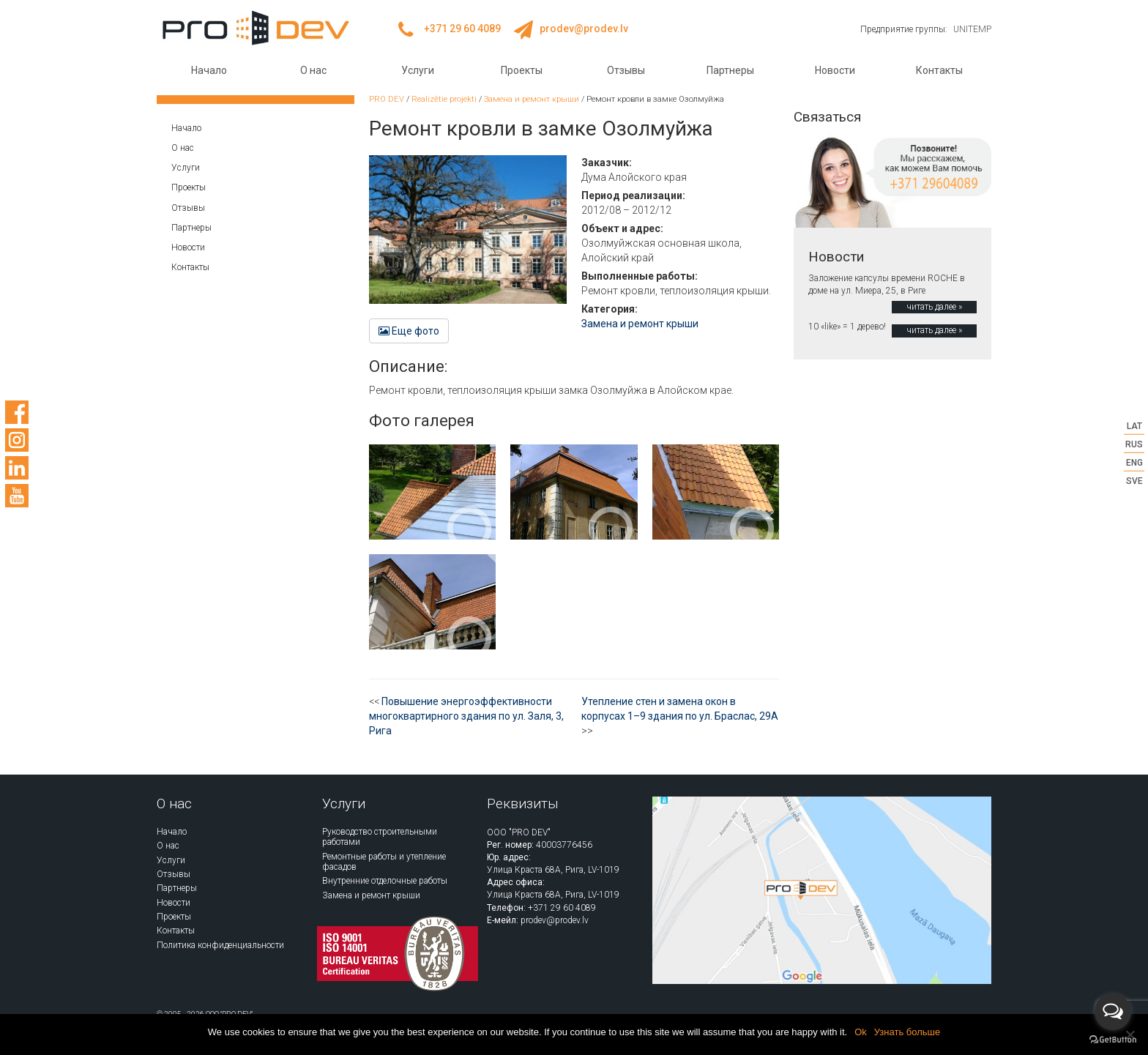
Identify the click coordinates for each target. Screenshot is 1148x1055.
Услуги (417, 70)
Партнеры (730, 70)
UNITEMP (972, 29)
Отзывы (626, 70)
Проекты (522, 70)
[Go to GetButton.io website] (1112, 1040)
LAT (1134, 425)
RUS (1134, 444)
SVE (1134, 481)
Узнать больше (907, 1031)
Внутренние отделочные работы (384, 881)
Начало (209, 70)
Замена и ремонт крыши (639, 323)
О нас (313, 70)
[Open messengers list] (1113, 1012)
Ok (860, 1031)
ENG (1134, 463)
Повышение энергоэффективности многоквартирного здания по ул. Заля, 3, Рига (466, 716)
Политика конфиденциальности (220, 945)
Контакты (939, 70)
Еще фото (409, 331)
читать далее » (934, 307)
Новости (835, 70)
